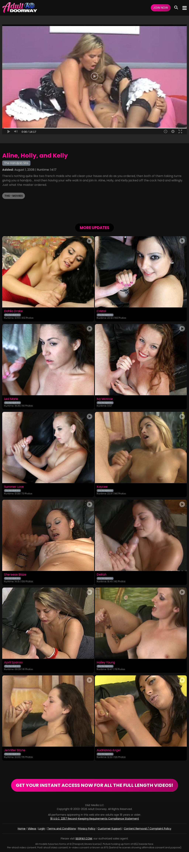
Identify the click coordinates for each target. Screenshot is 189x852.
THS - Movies (13, 196)
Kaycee (102, 487)
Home (21, 828)
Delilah (101, 574)
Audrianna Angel (109, 750)
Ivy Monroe (105, 399)
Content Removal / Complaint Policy (147, 828)
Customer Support (110, 828)
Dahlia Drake (13, 311)
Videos (32, 828)
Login (41, 828)
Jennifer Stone (14, 750)
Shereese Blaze (15, 574)
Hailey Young (106, 662)
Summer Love (14, 487)
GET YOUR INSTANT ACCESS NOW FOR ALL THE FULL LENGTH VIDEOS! (94, 785)
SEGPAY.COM (83, 838)
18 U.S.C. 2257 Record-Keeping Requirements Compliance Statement (94, 818)
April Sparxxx (13, 662)
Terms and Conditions (61, 828)
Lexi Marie (11, 399)
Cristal (101, 311)
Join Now (160, 8)
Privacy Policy (86, 828)
